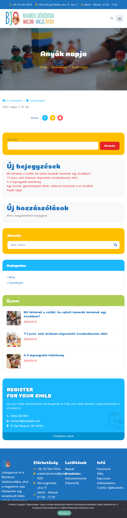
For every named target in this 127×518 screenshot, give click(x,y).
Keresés (12, 139)
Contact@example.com (23, 421)
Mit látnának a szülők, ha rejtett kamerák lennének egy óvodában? (49, 173)
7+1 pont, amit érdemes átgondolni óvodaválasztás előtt (42, 178)
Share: (35, 118)
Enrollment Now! (64, 436)
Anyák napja (14, 190)
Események (59, 67)
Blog (12, 277)
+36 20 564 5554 (22, 4)
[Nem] (123, 509)
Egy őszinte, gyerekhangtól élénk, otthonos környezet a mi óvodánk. (50, 186)
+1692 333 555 (17, 416)
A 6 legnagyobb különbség (24, 182)
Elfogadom (64, 513)
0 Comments (12, 100)
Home (43, 67)
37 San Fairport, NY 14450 (25, 426)
